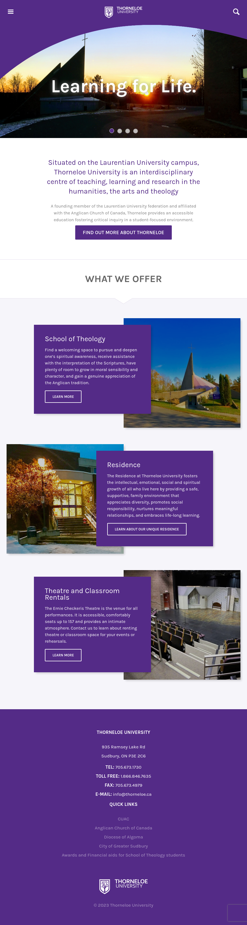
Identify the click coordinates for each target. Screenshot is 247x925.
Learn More (63, 397)
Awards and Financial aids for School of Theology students (123, 855)
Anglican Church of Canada (123, 828)
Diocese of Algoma (123, 837)
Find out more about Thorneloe (123, 232)
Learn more (63, 655)
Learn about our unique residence (147, 529)
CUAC (123, 818)
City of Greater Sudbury (123, 846)
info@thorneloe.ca (132, 794)
